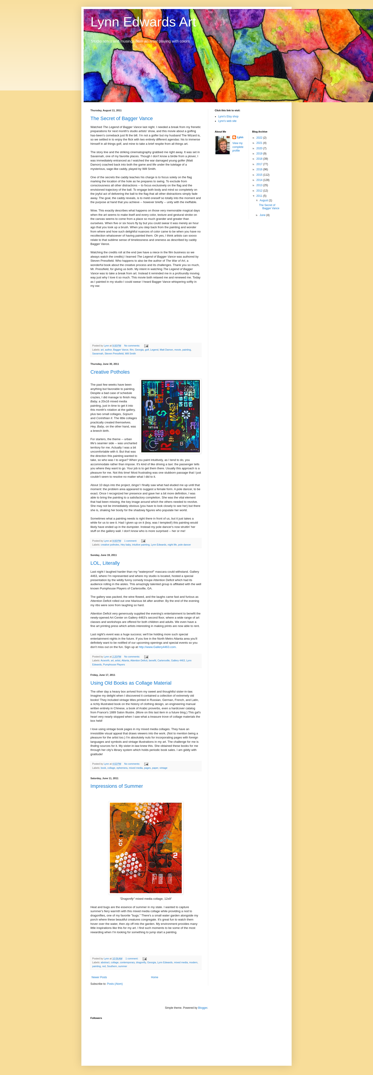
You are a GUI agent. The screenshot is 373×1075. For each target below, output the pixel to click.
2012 (259, 190)
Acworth (105, 660)
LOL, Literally (105, 563)
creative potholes (110, 544)
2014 (259, 180)
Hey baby (125, 544)
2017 (259, 164)
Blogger (202, 1007)
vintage (164, 768)
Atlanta (125, 660)
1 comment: (131, 540)
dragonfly (141, 962)
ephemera (121, 768)
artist (117, 660)
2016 (259, 169)
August (264, 200)
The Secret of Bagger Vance (121, 118)
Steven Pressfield (114, 353)
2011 (259, 195)
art (102, 349)
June (263, 215)
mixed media (136, 768)
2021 (259, 143)
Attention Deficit (139, 660)
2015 (259, 174)
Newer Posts (99, 977)
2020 (259, 148)
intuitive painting (140, 544)
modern (193, 962)
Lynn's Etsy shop (228, 116)
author (108, 349)
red (104, 966)
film (132, 349)
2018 (259, 158)
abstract (105, 962)
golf (147, 349)
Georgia (139, 349)
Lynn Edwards (158, 544)
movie (178, 349)
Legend (154, 349)
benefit (152, 660)
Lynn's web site (227, 121)
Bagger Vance (120, 349)
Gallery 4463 (178, 660)
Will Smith (130, 353)
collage (111, 768)
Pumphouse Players (114, 664)
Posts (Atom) (115, 983)
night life (172, 544)
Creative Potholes (110, 372)
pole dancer (184, 544)
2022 (259, 137)
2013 (259, 185)
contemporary (127, 962)
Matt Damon (166, 349)
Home (154, 977)
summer (122, 966)
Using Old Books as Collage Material (130, 683)
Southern (112, 966)
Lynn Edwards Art (143, 21)
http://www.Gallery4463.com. (158, 647)
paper (155, 768)
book (103, 768)
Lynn (240, 137)
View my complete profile (237, 147)
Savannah (97, 353)
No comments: (132, 345)
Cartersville (164, 660)
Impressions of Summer (116, 786)
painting (186, 349)
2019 (259, 153)
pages (147, 768)
